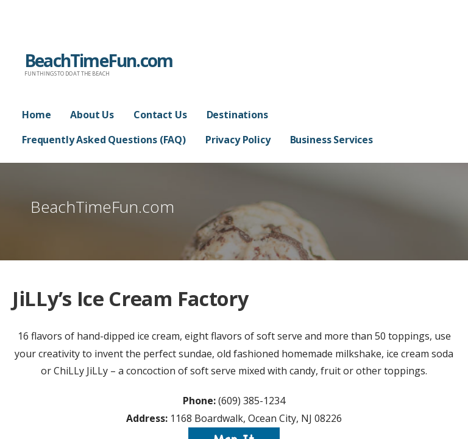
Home (36, 114)
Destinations (237, 114)
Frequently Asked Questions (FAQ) (104, 139)
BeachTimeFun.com (98, 60)
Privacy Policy (238, 139)
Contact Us (159, 114)
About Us (92, 114)
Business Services (331, 139)
